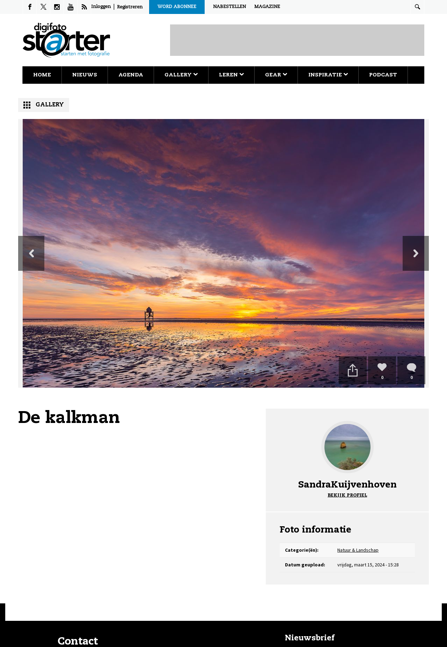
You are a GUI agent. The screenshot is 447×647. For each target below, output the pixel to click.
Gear (276, 74)
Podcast (383, 74)
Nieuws (84, 74)
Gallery (181, 74)
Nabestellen (229, 7)
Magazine (267, 7)
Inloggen (101, 7)
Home (42, 74)
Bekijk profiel (347, 495)
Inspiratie (328, 74)
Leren (231, 74)
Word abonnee (176, 7)
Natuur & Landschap (358, 550)
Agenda (130, 74)
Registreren (129, 7)
